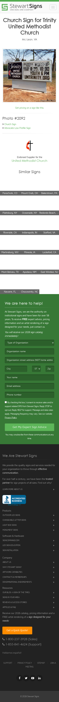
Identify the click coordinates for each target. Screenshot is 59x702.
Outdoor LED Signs (11, 515)
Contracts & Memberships (14, 577)
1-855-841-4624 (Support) (22, 644)
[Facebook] (19, 678)
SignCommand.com (11, 540)
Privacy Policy (11, 418)
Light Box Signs (10, 525)
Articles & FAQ (9, 607)
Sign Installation (10, 550)
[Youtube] (33, 678)
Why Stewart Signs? (12, 567)
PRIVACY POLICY (24, 663)
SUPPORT (7, 663)
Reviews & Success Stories (15, 602)
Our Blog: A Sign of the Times (16, 592)
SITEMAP (41, 663)
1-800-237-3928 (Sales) (19, 639)
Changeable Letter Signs (14, 520)
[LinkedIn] (39, 678)
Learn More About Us (12, 489)
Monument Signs (10, 530)
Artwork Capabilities (12, 572)
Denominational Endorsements (17, 582)
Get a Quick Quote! (17, 630)
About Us (7, 562)
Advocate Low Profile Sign (17, 128)
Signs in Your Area (11, 597)
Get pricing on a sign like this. (29, 108)
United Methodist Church (29, 161)
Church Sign (10, 124)
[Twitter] (26, 678)
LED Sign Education (11, 545)
